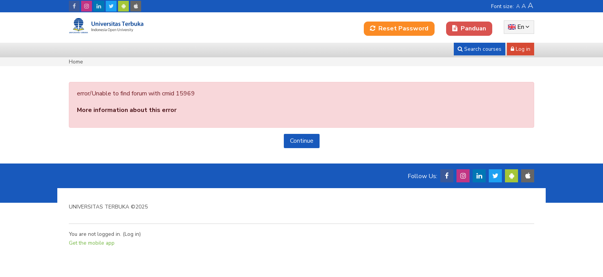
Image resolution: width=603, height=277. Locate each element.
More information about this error (127, 110)
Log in (132, 234)
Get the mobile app (92, 243)
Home (76, 61)
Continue (301, 141)
